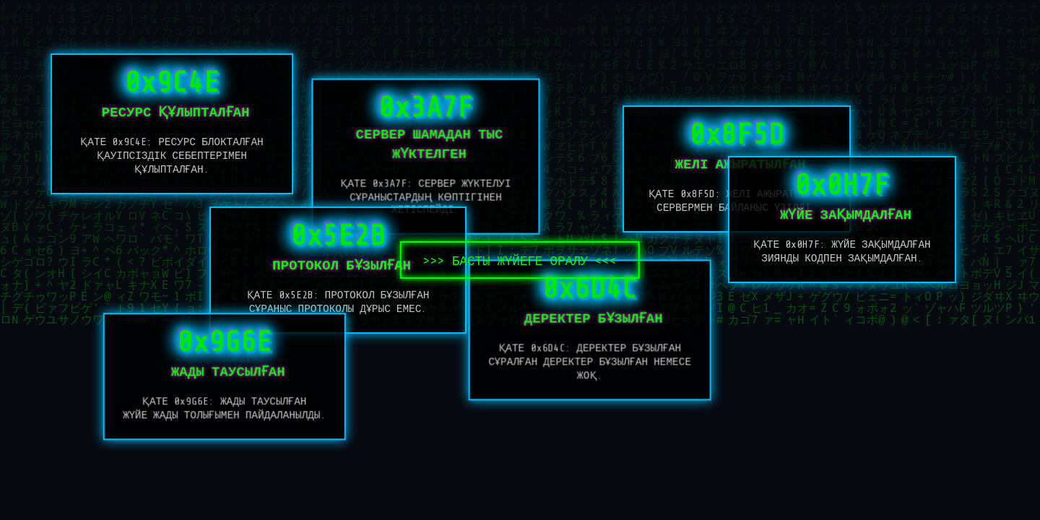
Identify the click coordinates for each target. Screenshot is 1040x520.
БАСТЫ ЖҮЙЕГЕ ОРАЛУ (520, 261)
